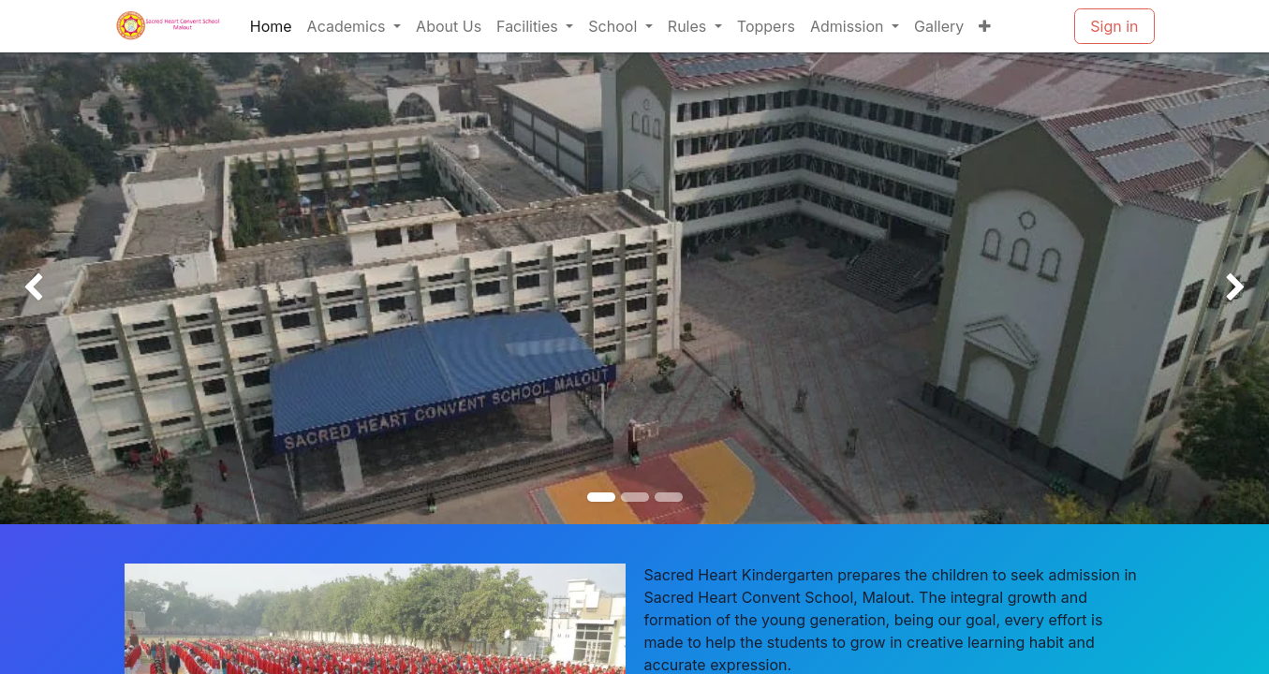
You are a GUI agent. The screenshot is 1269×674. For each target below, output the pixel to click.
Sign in (1114, 26)
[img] (50, 288)
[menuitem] (271, 26)
